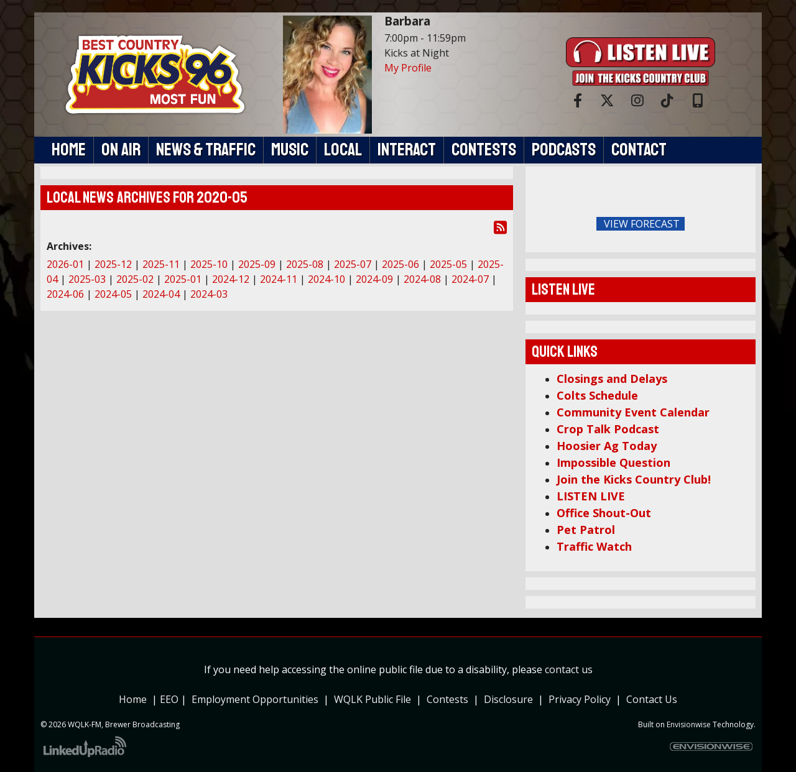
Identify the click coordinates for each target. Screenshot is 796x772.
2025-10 (209, 264)
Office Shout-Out (604, 512)
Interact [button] (406, 150)
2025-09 (256, 264)
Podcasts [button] (564, 150)
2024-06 (65, 294)
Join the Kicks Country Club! (634, 479)
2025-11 (161, 264)
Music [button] (289, 150)
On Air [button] (121, 150)
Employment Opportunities (255, 699)
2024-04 (161, 294)
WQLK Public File (372, 699)
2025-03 (87, 279)
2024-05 (113, 294)
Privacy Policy (582, 699)
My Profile (408, 68)
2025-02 (135, 279)
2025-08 (304, 264)
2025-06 (400, 264)
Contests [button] (483, 150)
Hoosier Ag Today (607, 445)
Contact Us (651, 699)
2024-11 (278, 279)
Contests (447, 699)
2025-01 (182, 279)
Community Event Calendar (633, 412)
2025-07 (352, 264)
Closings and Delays (612, 378)
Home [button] (69, 150)
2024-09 (374, 279)
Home (133, 699)
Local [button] (343, 150)
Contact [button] (639, 150)
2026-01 (65, 264)
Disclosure (508, 699)
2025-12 (113, 264)
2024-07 (470, 279)
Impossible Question (613, 462)
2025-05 (448, 264)
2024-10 (326, 279)
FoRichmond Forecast (727, 224)
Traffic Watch (594, 546)
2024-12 (230, 279)
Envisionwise (689, 724)
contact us (569, 669)
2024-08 (422, 279)
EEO (169, 699)
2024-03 (209, 294)
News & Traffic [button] (206, 150)
